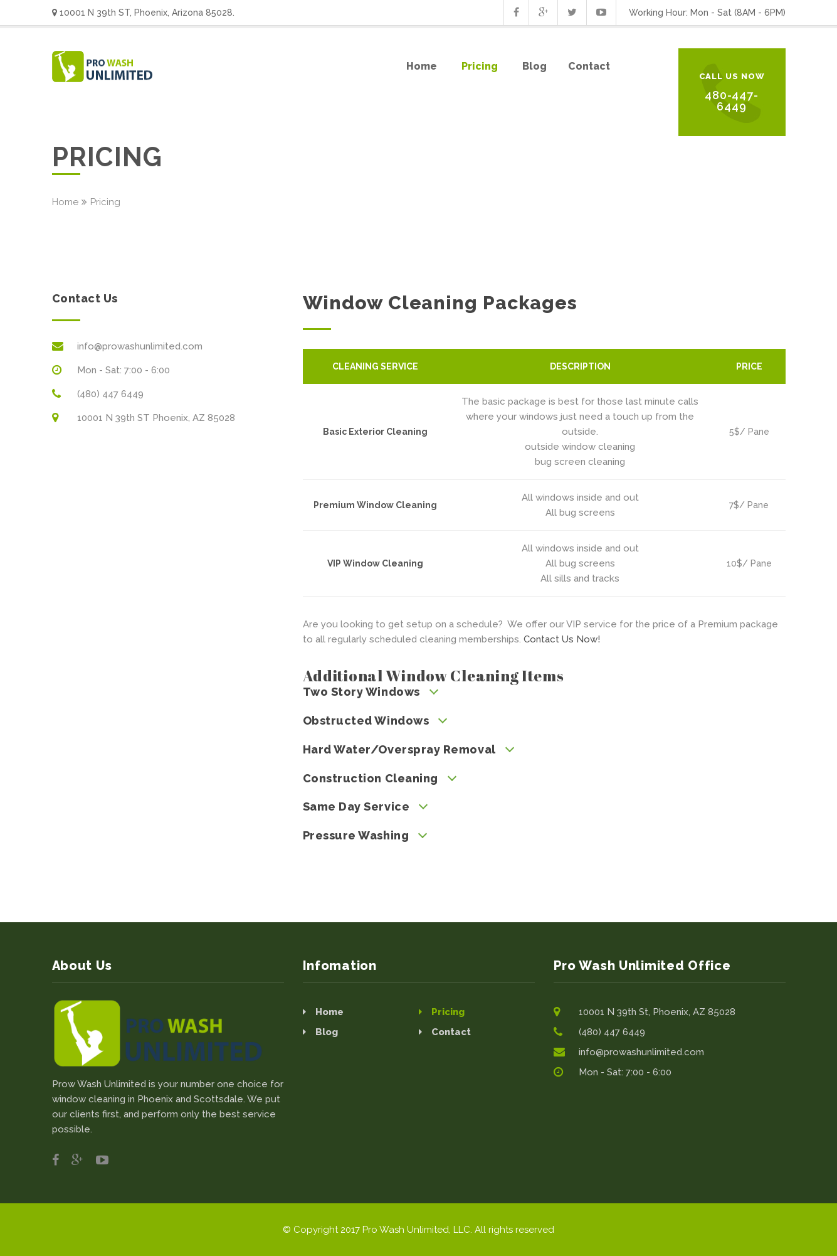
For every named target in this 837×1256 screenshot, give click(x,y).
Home (65, 202)
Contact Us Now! (562, 639)
